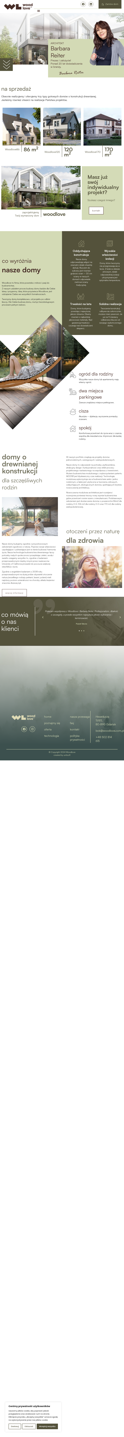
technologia (51, 735)
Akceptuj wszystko (47, 1426)
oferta (48, 729)
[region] (33, 1417)
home (47, 716)
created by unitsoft (62, 755)
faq (72, 723)
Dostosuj (15, 1426)
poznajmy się (52, 723)
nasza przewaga (80, 716)
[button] (38, 11)
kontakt (74, 729)
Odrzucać (29, 1426)
